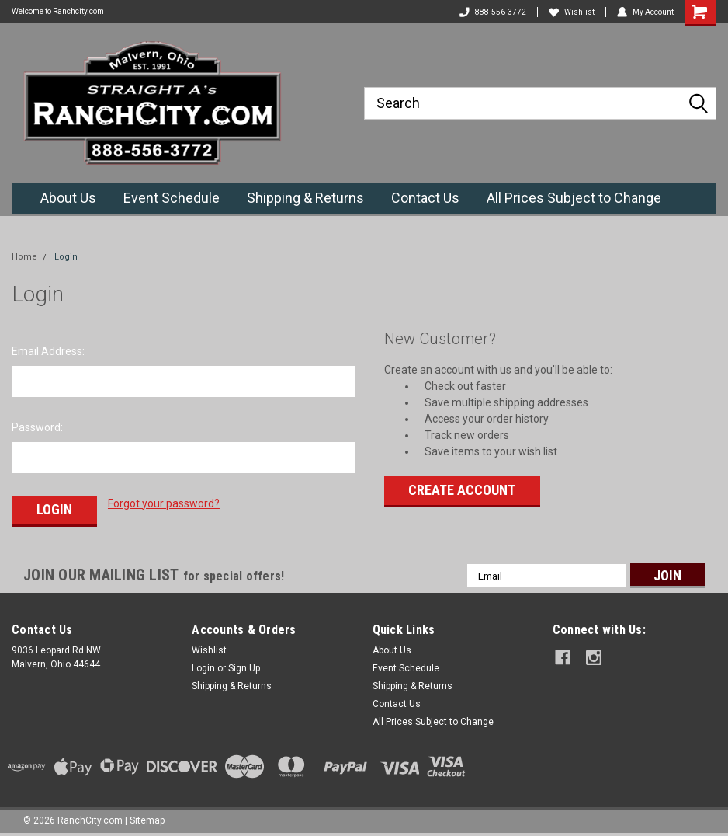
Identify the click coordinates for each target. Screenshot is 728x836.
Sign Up (244, 668)
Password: (37, 427)
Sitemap (147, 820)
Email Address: (48, 351)
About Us (68, 198)
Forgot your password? (164, 503)
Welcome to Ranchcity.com (58, 11)
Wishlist (572, 12)
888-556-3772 (492, 12)
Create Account (461, 490)
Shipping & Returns (305, 198)
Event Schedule (171, 198)
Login (66, 257)
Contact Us (425, 198)
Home (24, 257)
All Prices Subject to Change (574, 198)
